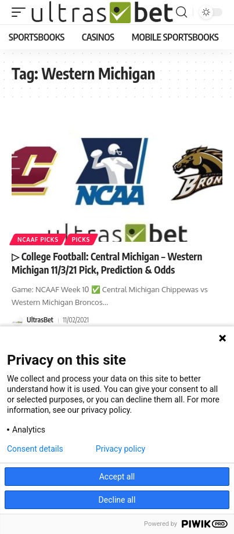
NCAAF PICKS (38, 239)
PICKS (81, 239)
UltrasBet (40, 319)
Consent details (35, 448)
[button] (21, 12)
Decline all (117, 499)
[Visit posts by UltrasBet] (17, 320)
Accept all (117, 476)
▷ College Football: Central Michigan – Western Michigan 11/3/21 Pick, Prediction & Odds (107, 263)
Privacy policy (120, 448)
